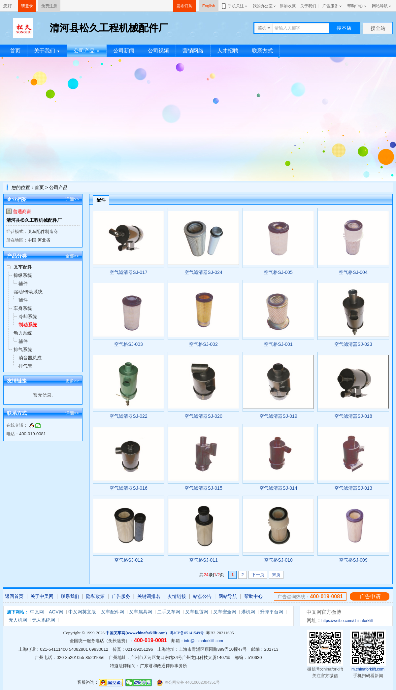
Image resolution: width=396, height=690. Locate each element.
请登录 (27, 6)
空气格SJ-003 (128, 344)
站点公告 (202, 596)
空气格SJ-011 (203, 560)
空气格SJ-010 (278, 560)
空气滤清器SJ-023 (353, 344)
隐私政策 (95, 596)
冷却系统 (27, 316)
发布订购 (184, 6)
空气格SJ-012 (128, 560)
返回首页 (14, 596)
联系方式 (262, 50)
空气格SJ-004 (353, 272)
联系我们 (70, 596)
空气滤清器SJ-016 (128, 488)
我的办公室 (263, 6)
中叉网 (37, 611)
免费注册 (49, 6)
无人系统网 (43, 620)
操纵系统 (23, 275)
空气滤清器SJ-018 (353, 416)
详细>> (72, 199)
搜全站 (378, 28)
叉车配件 (23, 267)
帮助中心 (355, 6)
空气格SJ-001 (278, 344)
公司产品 (87, 50)
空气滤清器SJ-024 (203, 272)
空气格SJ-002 (203, 344)
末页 (276, 574)
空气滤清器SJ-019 (278, 416)
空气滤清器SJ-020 (203, 416)
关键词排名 (148, 596)
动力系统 (23, 333)
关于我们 (308, 6)
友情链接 (177, 596)
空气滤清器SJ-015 (203, 488)
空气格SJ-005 (278, 272)
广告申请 (370, 596)
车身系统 (23, 308)
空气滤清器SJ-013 (353, 488)
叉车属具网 (140, 611)
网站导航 (380, 6)
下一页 (257, 574)
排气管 (25, 366)
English (208, 6)
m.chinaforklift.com (367, 669)
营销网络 (193, 50)
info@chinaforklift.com (203, 641)
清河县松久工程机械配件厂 (34, 220)
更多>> (72, 380)
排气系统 (23, 349)
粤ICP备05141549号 (187, 633)
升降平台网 (271, 611)
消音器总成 (30, 357)
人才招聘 (227, 50)
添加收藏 (288, 6)
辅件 (23, 283)
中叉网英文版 (82, 611)
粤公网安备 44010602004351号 (188, 682)
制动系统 (27, 324)
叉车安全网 (224, 611)
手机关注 (235, 6)
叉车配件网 (112, 611)
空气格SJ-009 (353, 560)
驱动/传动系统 (28, 291)
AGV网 (56, 611)
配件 (101, 200)
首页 (15, 50)
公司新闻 (123, 50)
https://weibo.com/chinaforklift (347, 620)
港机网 (248, 611)
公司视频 (158, 50)
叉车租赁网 (196, 611)
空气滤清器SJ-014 (278, 488)
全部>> (72, 255)
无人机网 (18, 620)
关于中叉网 (41, 596)
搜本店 (344, 28)
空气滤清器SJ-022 (128, 416)
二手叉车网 (168, 611)
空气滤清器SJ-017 (128, 272)
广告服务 (330, 6)
